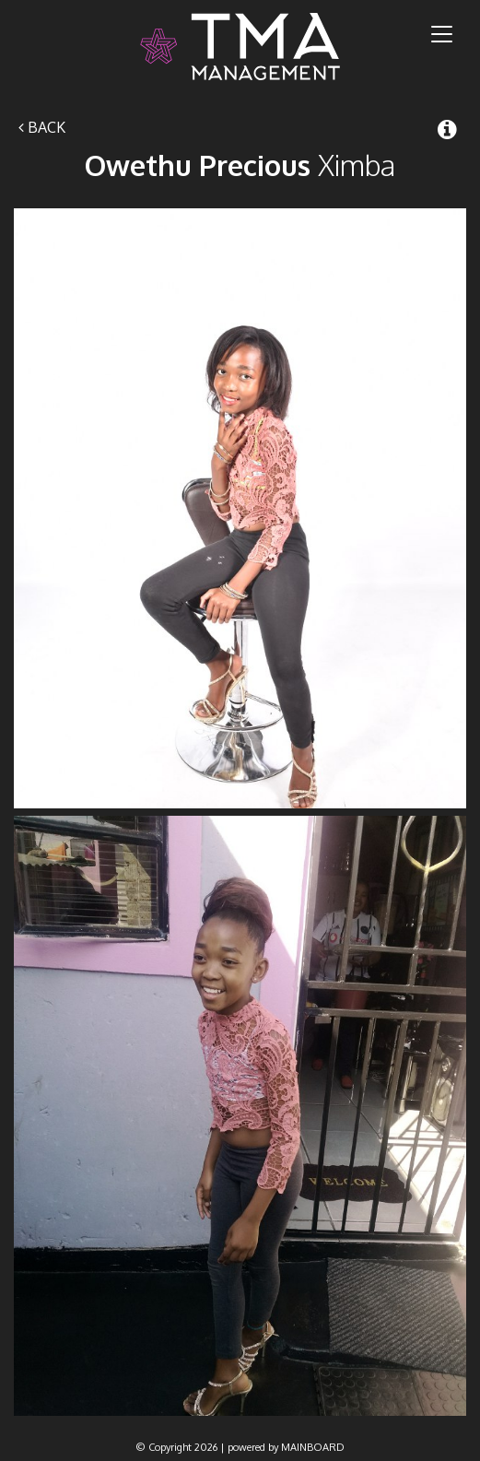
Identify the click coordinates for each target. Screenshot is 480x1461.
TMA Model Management (240, 46)
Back (41, 127)
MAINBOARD (313, 1447)
